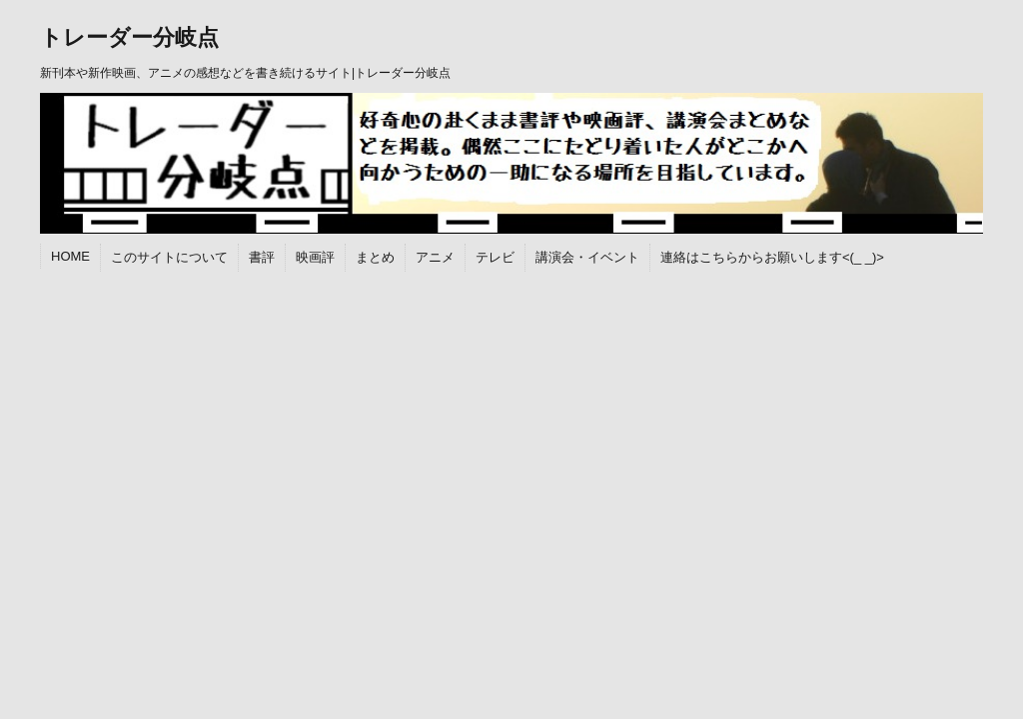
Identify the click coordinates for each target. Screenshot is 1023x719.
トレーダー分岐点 (129, 37)
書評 (262, 257)
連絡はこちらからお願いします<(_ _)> (772, 257)
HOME (70, 256)
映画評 (315, 257)
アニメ (435, 257)
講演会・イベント (587, 257)
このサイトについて (169, 257)
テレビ (495, 257)
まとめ (375, 257)
